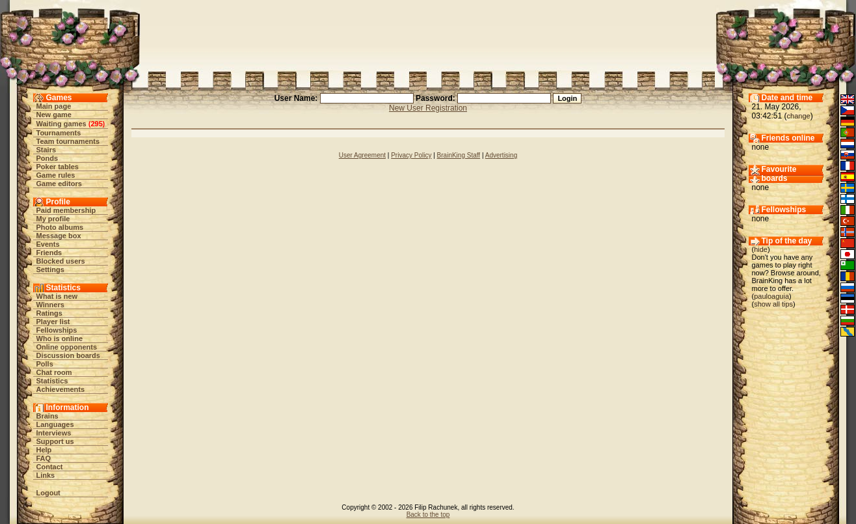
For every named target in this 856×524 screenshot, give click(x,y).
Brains (47, 416)
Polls (44, 364)
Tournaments (58, 133)
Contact (49, 467)
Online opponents (67, 347)
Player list (53, 321)
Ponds (47, 158)
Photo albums (60, 227)
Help (44, 450)
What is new (57, 296)
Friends (49, 252)
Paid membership (66, 210)
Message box (58, 236)
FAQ (43, 458)
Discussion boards (68, 355)
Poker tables (57, 167)
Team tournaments (68, 141)
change (798, 116)
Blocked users (60, 261)
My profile (53, 219)
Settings (50, 269)
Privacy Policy (411, 155)
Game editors (59, 183)
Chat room (54, 372)
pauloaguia (771, 296)
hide (761, 249)
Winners (50, 305)
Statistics (52, 381)
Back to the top (428, 514)
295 (96, 124)
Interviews (54, 433)
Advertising (501, 155)
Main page (54, 106)
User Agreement (362, 155)
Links (45, 475)
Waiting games (61, 124)
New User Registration (428, 108)
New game (54, 114)
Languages (55, 424)
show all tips (773, 304)
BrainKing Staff (459, 155)
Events (48, 244)
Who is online (59, 338)
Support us (55, 441)
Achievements (60, 389)
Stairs (46, 150)
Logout (48, 493)
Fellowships (56, 330)
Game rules (55, 175)
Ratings (49, 313)
